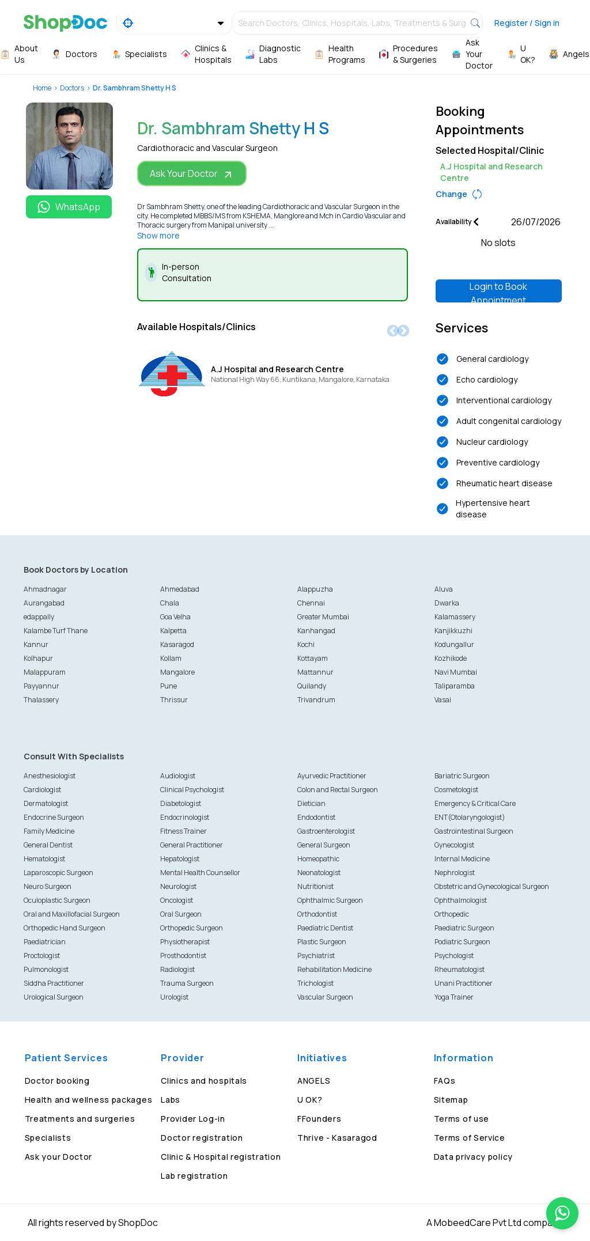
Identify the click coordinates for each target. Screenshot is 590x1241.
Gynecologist (454, 845)
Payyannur (41, 686)
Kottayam (312, 658)
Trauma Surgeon (187, 983)
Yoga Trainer (454, 997)
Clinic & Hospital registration (221, 1156)
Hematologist (44, 859)
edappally (39, 617)
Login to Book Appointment (498, 291)
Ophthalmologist (460, 900)
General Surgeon (323, 845)
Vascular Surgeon (325, 997)
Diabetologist (180, 803)
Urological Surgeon (54, 997)
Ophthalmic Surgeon (330, 900)
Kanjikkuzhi (453, 630)
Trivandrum (316, 700)
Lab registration (194, 1175)
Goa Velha (175, 617)
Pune (168, 686)
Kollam (170, 658)
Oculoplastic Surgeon (57, 900)
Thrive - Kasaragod (337, 1137)
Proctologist (42, 955)
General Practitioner (191, 845)
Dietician (311, 803)
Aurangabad (44, 603)
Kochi (306, 644)
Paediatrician (45, 942)
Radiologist (177, 969)
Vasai (442, 700)
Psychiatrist (316, 955)
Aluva (443, 589)
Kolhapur (38, 658)
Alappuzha (315, 589)
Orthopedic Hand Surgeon (64, 928)
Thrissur (174, 700)
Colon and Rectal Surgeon (337, 789)
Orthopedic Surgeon (191, 928)
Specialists (48, 1137)
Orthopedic (451, 914)
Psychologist (454, 955)
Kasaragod (177, 644)
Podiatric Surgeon (462, 942)
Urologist (174, 997)
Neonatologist (319, 872)
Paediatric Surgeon (464, 928)
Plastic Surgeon (321, 942)
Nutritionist (315, 886)
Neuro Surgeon (47, 886)
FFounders (319, 1118)
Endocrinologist (184, 817)
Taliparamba (454, 686)
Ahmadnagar (45, 589)
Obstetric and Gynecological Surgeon (491, 886)
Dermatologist (46, 803)
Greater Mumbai (323, 617)
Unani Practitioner (463, 983)
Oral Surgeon (181, 914)
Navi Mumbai (455, 672)
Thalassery (41, 700)
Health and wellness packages (89, 1099)
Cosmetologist (456, 789)
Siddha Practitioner (54, 983)
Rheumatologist (459, 969)
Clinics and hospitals (204, 1080)
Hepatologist (179, 859)
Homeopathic (318, 859)
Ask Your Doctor (192, 173)
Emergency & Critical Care (475, 803)
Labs (170, 1099)
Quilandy (311, 686)
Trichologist (315, 983)
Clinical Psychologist (192, 789)
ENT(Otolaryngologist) (469, 817)
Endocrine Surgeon (54, 817)
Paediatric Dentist (325, 928)
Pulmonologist (46, 969)
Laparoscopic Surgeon (58, 872)
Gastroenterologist (326, 831)
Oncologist (176, 900)
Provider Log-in (193, 1118)
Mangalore (177, 672)
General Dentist (48, 845)
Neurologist (178, 886)
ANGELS (313, 1080)
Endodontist (316, 817)
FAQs (445, 1080)
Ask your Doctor (59, 1156)
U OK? (310, 1099)
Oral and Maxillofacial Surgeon (72, 914)
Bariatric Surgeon (462, 776)
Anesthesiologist (49, 776)
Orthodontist (317, 914)
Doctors (72, 88)
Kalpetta (173, 630)
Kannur (36, 644)
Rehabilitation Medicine (334, 969)
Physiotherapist (185, 942)
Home (42, 88)
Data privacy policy (473, 1156)
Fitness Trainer (183, 831)
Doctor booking (57, 1080)
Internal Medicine (462, 859)
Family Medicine (49, 831)
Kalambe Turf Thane (56, 630)
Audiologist (177, 776)
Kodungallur (454, 644)
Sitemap (451, 1099)
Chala (169, 603)
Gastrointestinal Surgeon (473, 831)
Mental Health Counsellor (200, 872)
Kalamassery (454, 617)
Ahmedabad (179, 589)
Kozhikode (450, 658)
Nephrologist (454, 872)
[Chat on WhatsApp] (562, 1213)
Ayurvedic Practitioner (331, 776)
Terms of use (461, 1118)
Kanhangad (316, 630)
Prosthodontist (183, 955)
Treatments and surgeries (80, 1118)
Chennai (311, 603)
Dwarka (446, 603)
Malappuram (45, 672)
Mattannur (315, 672)
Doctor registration (202, 1137)
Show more (158, 235)
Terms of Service (469, 1137)
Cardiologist (42, 789)
